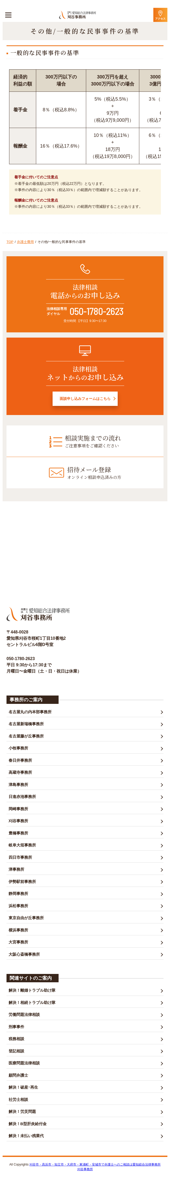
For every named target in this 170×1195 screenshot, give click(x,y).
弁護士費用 (25, 242)
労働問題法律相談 (24, 1014)
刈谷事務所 (18, 821)
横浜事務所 (18, 930)
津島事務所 (18, 784)
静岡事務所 (18, 893)
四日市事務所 (20, 857)
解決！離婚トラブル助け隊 (32, 990)
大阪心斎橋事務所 (24, 954)
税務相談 (16, 1039)
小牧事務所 (18, 748)
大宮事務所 (18, 942)
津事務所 (16, 869)
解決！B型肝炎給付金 (28, 1123)
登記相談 (16, 1051)
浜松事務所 (18, 906)
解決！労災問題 (22, 1111)
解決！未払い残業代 (26, 1135)
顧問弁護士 (18, 1075)
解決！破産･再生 (23, 1087)
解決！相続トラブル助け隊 (32, 1002)
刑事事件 (16, 1027)
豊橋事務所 (18, 833)
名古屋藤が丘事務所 (26, 736)
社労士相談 (18, 1099)
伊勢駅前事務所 (22, 881)
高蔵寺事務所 (20, 772)
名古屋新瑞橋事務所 (26, 724)
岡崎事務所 (18, 809)
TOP (10, 242)
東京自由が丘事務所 (26, 918)
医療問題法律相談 (24, 1063)
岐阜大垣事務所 (22, 845)
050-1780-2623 (96, 311)
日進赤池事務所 (22, 796)
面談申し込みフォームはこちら (85, 399)
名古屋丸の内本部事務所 (30, 712)
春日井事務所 (20, 760)
